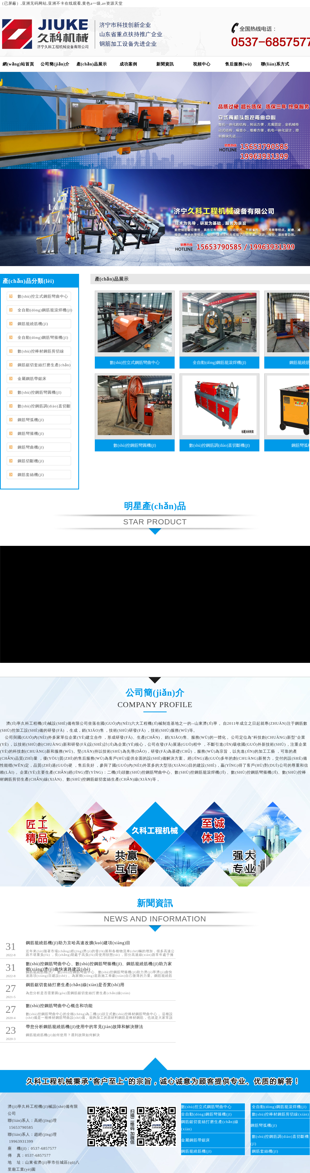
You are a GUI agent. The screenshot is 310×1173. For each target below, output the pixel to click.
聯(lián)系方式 (275, 64)
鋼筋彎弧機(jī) (31, 420)
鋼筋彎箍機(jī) (31, 433)
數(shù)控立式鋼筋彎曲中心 (43, 296)
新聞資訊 (165, 64)
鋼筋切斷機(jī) (31, 461)
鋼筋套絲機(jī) (31, 475)
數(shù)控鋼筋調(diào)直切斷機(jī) (38, 408)
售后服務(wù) (238, 64)
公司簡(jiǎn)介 (55, 64)
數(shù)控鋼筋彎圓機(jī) (39, 392)
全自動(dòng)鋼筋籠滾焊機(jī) (45, 310)
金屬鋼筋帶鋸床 (32, 379)
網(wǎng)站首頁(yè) (18, 67)
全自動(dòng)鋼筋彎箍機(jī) (43, 337)
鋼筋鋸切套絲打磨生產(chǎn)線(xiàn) (38, 367)
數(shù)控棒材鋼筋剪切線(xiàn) (34, 353)
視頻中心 (202, 64)
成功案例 (128, 64)
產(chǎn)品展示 (91, 64)
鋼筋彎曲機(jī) (31, 447)
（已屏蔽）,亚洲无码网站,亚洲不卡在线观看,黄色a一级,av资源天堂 (61, 3)
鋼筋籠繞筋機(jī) (33, 324)
